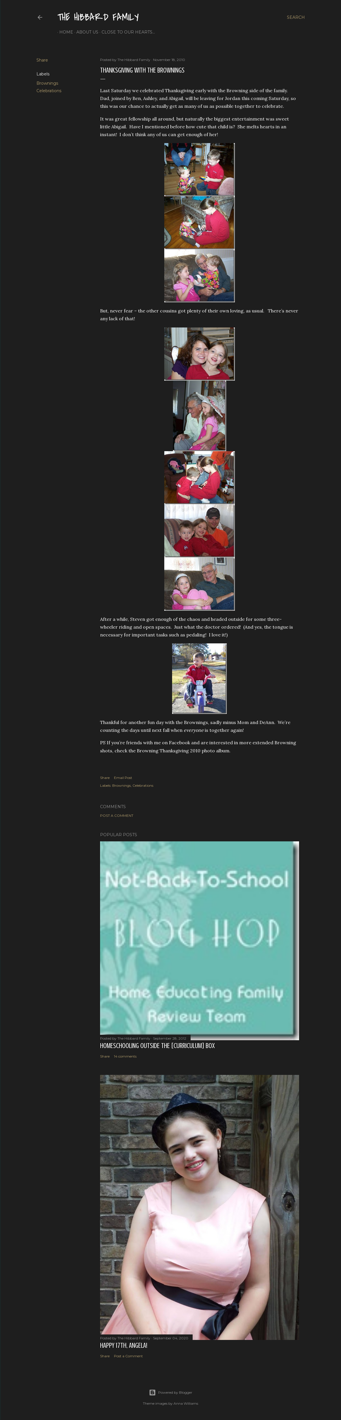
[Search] (296, 17)
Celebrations (48, 90)
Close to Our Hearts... (126, 32)
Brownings (47, 83)
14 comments (125, 1056)
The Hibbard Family (98, 17)
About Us (85, 32)
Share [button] (42, 60)
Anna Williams (186, 1403)
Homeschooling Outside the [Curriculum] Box (157, 1046)
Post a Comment (116, 815)
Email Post (123, 777)
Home (64, 32)
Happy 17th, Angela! (123, 1345)
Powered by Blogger (170, 1392)
